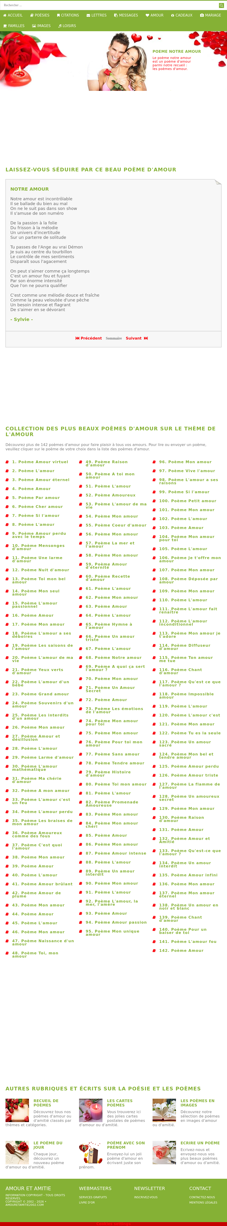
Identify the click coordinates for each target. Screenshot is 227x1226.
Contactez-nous (202, 1197)
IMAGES (41, 26)
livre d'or (87, 1202)
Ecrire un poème (200, 1143)
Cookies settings (113, 1224)
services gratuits (93, 1197)
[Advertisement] (113, 127)
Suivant (137, 338)
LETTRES (96, 15)
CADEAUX (181, 15)
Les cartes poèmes (120, 1103)
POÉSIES (39, 15)
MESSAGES (126, 15)
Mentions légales (203, 1202)
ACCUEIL (13, 15)
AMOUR (154, 15)
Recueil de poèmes (46, 1103)
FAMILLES (14, 26)
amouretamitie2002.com (25, 1204)
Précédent (89, 338)
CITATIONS (68, 15)
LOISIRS (67, 26)
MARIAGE (210, 15)
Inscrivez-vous (146, 1197)
